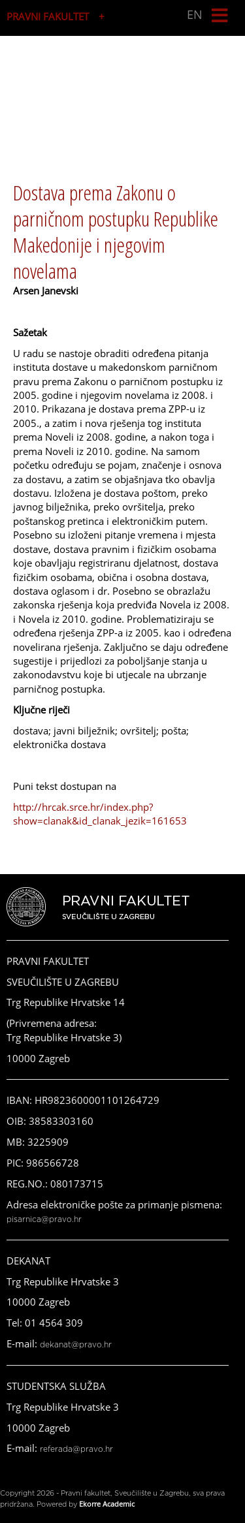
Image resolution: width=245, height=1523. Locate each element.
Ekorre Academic (107, 1504)
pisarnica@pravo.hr (44, 1219)
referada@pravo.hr (76, 1449)
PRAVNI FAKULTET (48, 16)
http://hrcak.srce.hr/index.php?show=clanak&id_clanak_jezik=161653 (100, 813)
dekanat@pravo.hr (76, 1345)
